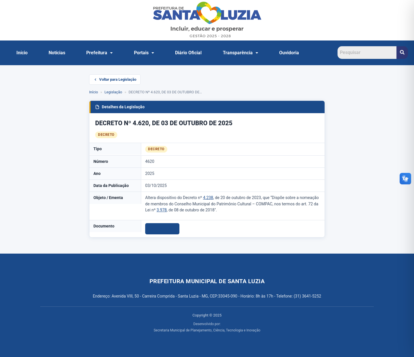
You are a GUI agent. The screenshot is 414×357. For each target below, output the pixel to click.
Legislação (113, 92)
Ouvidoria (289, 52)
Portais (144, 52)
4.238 (208, 197)
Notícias (57, 52)
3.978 (162, 210)
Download (162, 228)
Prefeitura (99, 52)
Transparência (240, 52)
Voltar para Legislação (114, 79)
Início (22, 52)
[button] (99, 52)
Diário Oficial (188, 52)
